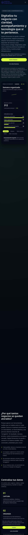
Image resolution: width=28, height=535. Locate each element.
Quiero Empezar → (14, 59)
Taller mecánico (20, 131)
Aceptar (14, 527)
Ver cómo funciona (14, 64)
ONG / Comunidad (13, 133)
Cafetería (12, 131)
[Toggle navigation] (25, 2)
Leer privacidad (14, 531)
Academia (6, 131)
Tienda (5, 133)
